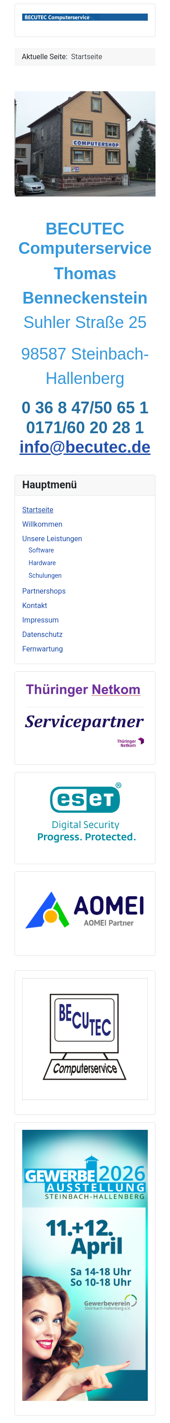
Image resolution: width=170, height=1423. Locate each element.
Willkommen (42, 524)
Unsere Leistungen (52, 538)
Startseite (37, 510)
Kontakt (34, 605)
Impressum (40, 620)
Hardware (42, 562)
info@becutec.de (85, 447)
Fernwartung (42, 649)
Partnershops (44, 591)
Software (41, 550)
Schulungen (45, 575)
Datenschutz (42, 634)
